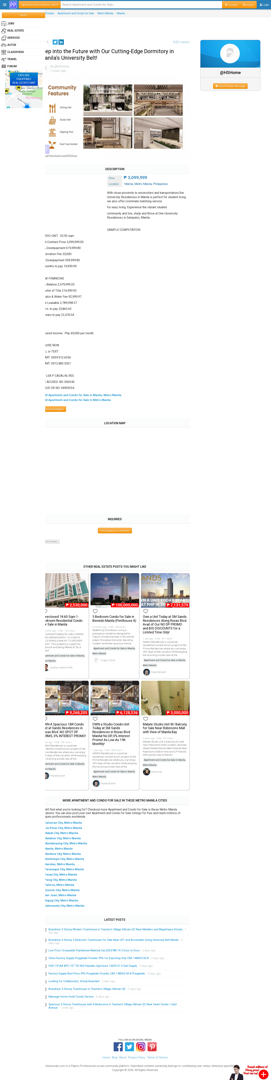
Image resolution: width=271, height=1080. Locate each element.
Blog (114, 1063)
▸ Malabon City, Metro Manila (68, 844)
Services (10, 38)
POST (23, 15)
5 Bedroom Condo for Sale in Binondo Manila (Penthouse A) (119, 617)
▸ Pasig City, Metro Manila (66, 885)
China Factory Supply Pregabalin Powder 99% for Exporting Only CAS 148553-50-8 (106, 964)
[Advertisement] (158, 25)
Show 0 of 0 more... (56, 539)
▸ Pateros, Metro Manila (65, 890)
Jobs (7, 23)
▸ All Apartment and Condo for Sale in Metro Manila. (83, 397)
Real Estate (54, 13)
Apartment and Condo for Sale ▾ (39, 4)
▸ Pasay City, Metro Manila (66, 880)
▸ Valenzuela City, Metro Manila (70, 911)
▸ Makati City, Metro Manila (67, 839)
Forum (9, 66)
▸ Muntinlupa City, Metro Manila (70, 864)
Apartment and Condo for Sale (83, 13)
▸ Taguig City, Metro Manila (67, 906)
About (122, 1063)
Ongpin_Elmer (113, 660)
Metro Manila (112, 13)
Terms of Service (157, 1063)
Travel (9, 59)
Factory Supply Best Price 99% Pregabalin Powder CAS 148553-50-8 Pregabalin (104, 979)
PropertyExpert (162, 675)
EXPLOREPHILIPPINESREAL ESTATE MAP (23, 79)
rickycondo (160, 781)
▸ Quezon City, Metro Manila (68, 896)
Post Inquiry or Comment (119, 527)
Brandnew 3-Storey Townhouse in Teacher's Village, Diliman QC (94, 994)
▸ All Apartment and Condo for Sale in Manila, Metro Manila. (89, 392)
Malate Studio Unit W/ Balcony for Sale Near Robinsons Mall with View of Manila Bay (167, 732)
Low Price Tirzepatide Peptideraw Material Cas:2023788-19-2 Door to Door (101, 956)
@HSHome (232, 72)
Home (106, 1063)
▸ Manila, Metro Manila (64, 854)
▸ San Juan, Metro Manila (66, 901)
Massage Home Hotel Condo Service (78, 1002)
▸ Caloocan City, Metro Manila (69, 828)
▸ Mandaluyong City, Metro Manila (71, 849)
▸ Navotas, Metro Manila (65, 870)
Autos (8, 45)
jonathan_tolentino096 (68, 663)
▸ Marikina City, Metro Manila (68, 859)
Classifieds (12, 52)
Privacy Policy (136, 1063)
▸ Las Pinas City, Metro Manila (69, 833)
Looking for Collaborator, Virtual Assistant (81, 987)
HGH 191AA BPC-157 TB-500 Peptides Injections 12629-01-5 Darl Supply (100, 971)
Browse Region (60, 406)
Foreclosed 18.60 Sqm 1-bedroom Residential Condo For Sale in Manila (69, 617)
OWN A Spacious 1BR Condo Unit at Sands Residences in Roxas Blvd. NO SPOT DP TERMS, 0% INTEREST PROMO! (70, 734)
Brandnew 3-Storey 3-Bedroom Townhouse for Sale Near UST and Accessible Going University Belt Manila (120, 945)
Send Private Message (232, 86)
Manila (128, 13)
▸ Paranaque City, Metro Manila (70, 875)
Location (231, 4)
